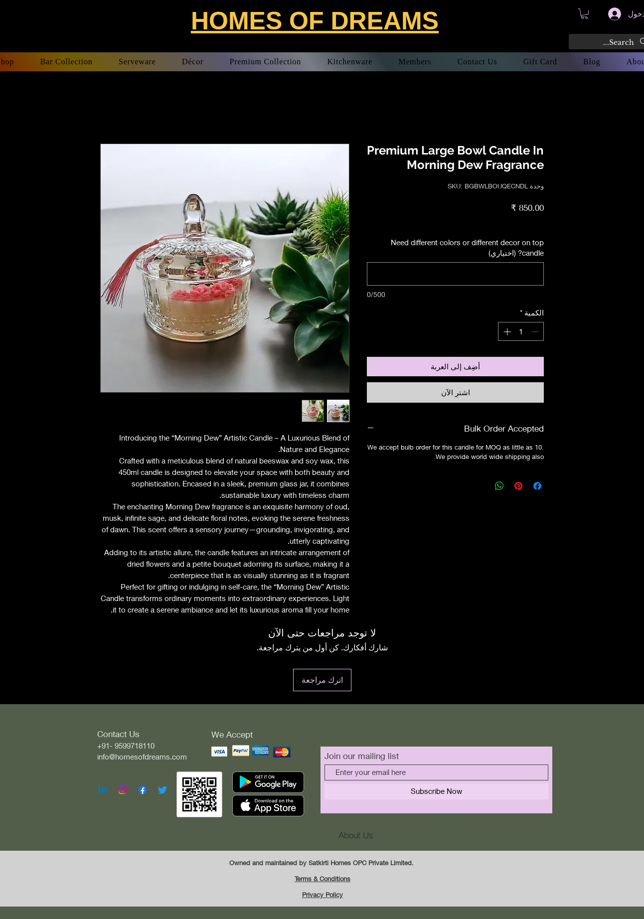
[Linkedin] (102, 789)
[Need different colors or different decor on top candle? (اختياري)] (455, 274)
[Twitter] (162, 789)
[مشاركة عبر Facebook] (537, 486)
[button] (584, 13)
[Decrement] (536, 331)
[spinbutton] (521, 331)
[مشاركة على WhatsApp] (499, 486)
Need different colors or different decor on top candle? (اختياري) (467, 247)
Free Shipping (478, 222)
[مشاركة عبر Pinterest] (518, 486)
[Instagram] (122, 789)
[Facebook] (142, 789)
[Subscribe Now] (436, 791)
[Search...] (612, 43)
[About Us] (356, 835)
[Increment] (506, 331)
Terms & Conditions (322, 879)
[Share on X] (480, 486)
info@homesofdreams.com (142, 756)
